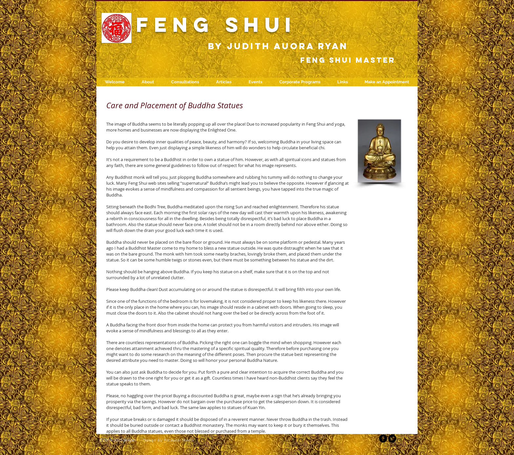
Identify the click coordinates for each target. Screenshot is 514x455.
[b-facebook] (383, 438)
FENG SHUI (216, 24)
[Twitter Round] (392, 438)
